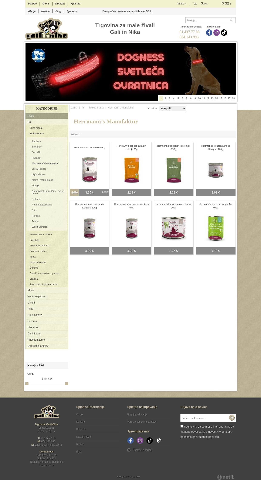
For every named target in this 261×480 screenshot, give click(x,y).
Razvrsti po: (152, 108)
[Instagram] (217, 32)
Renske (36, 215)
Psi (29, 121)
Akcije (31, 11)
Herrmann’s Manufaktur (45, 163)
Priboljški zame (36, 339)
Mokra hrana (37, 133)
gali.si (74, 107)
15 (220, 98)
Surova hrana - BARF (41, 234)
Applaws (36, 141)
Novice (45, 11)
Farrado (36, 157)
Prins (34, 210)
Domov (32, 3)
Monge (35, 185)
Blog (58, 11)
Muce (31, 290)
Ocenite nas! (139, 450)
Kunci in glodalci (37, 296)
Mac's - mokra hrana (42, 180)
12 (207, 98)
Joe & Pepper (39, 169)
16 (224, 98)
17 (229, 98)
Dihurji (31, 302)
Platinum (36, 199)
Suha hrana (36, 128)
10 (199, 98)
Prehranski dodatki (39, 245)
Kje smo (76, 3)
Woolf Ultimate (39, 227)
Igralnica (72, 11)
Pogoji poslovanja (137, 414)
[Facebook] (209, 32)
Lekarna (32, 321)
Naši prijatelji (83, 436)
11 (203, 98)
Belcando (37, 146)
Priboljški (34, 240)
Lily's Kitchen (38, 174)
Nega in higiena (38, 262)
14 (216, 98)
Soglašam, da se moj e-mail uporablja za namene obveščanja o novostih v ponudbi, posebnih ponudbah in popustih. (207, 431)
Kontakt (60, 3)
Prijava (182, 3)
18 (233, 98)
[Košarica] (213, 4)
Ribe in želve (35, 315)
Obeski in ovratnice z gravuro (45, 273)
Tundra (35, 221)
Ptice (30, 308)
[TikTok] (224, 32)
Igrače (33, 256)
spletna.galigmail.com (48, 444)
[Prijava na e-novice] (232, 418)
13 (212, 98)
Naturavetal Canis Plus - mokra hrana (48, 192)
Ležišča (34, 279)
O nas (46, 3)
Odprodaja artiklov (38, 345)
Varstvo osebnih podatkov (141, 421)
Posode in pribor (38, 251)
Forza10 (36, 152)
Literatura (33, 327)
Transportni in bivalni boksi (43, 284)
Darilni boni (34, 333)
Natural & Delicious (42, 204)
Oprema (34, 267)
